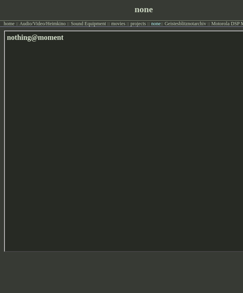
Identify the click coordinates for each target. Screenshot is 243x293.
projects (138, 23)
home (9, 23)
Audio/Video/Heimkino (43, 23)
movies (118, 23)
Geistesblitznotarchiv (185, 23)
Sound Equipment (88, 23)
